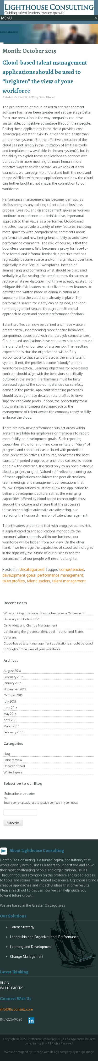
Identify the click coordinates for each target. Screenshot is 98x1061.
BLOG (4, 983)
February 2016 (13, 677)
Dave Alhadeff (47, 97)
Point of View (13, 760)
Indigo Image (85, 1052)
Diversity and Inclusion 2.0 (22, 619)
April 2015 (10, 720)
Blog (7, 754)
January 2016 (13, 683)
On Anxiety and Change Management (30, 625)
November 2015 (15, 689)
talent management (69, 581)
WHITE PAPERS (11, 988)
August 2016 (12, 671)
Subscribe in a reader (19, 794)
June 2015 (10, 708)
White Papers (13, 772)
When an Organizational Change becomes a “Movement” (45, 613)
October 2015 (13, 695)
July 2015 (10, 701)
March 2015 (11, 726)
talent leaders (38, 581)
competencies (71, 569)
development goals (19, 575)
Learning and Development (31, 947)
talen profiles (13, 581)
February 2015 (13, 732)
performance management (60, 575)
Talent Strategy (22, 927)
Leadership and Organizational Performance (44, 937)
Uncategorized (32, 569)
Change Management (27, 956)
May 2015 (10, 714)
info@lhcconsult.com (16, 1009)
